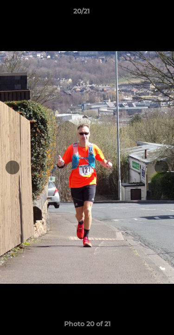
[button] (140, 13)
